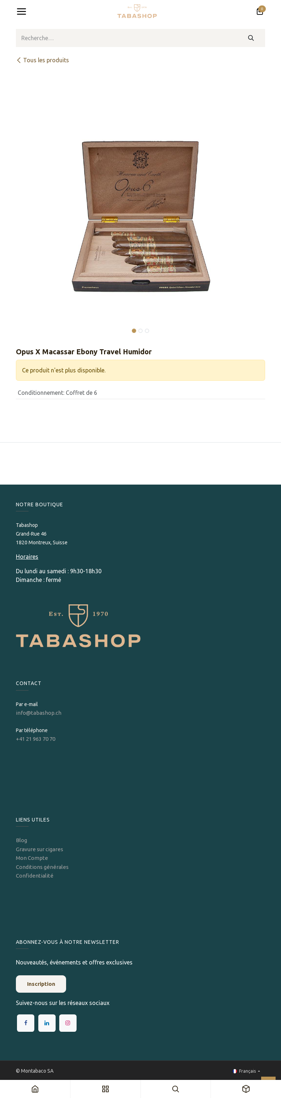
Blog (21, 840)
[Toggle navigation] (21, 11)
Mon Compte (32, 858)
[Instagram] (68, 1023)
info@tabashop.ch (39, 713)
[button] (28, 326)
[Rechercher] (251, 38)
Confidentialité (34, 876)
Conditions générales (42, 867)
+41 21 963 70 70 (35, 739)
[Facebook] (25, 1023)
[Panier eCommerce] (259, 11)
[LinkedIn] (47, 1023)
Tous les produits (42, 60)
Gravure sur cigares (39, 849)
